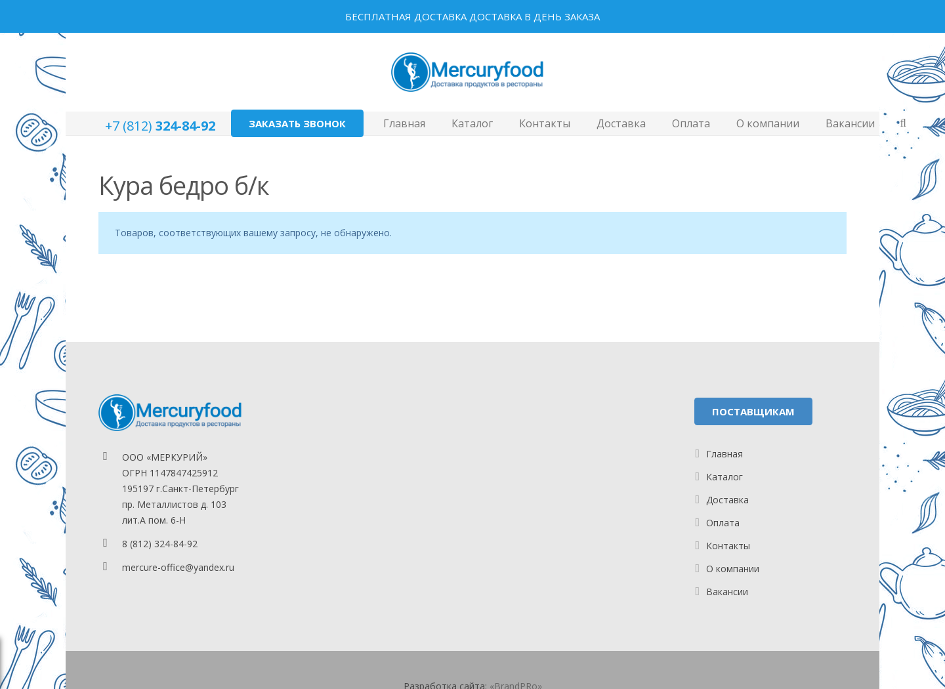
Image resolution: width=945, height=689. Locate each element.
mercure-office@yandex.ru (178, 567)
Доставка (727, 499)
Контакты (728, 545)
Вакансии (727, 591)
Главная (724, 454)
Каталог (724, 476)
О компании (732, 568)
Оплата (723, 522)
